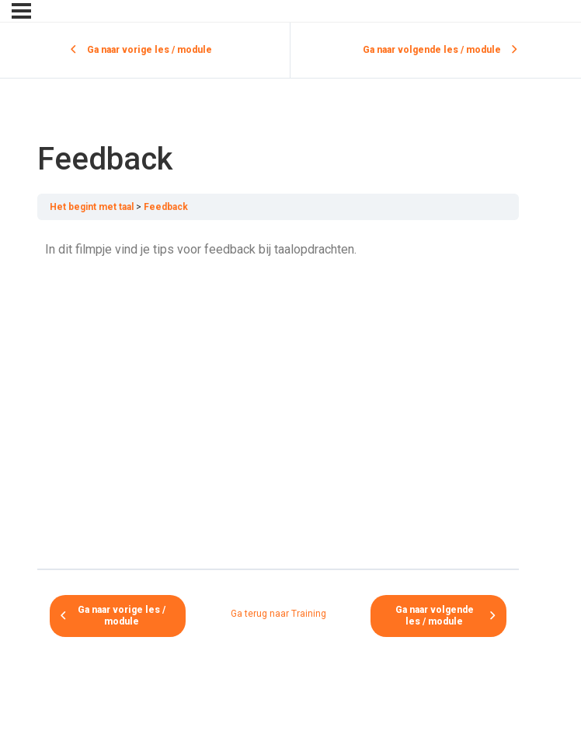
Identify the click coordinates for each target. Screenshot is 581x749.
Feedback (166, 206)
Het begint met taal (92, 206)
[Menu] (21, 11)
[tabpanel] (278, 394)
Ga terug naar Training (278, 613)
